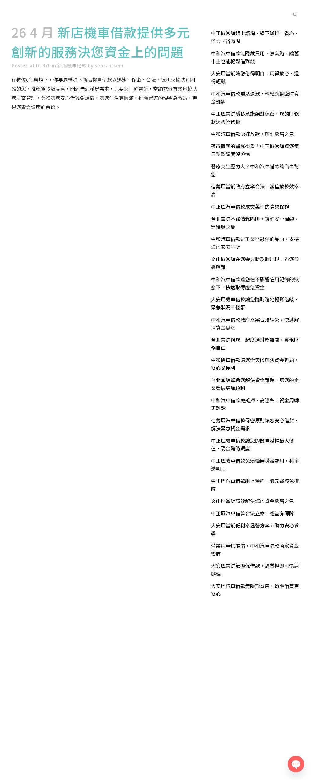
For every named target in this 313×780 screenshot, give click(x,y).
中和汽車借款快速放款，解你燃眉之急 (252, 133)
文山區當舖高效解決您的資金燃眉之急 (252, 501)
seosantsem (109, 65)
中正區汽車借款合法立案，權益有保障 (252, 513)
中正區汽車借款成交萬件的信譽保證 (250, 206)
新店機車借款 (72, 65)
